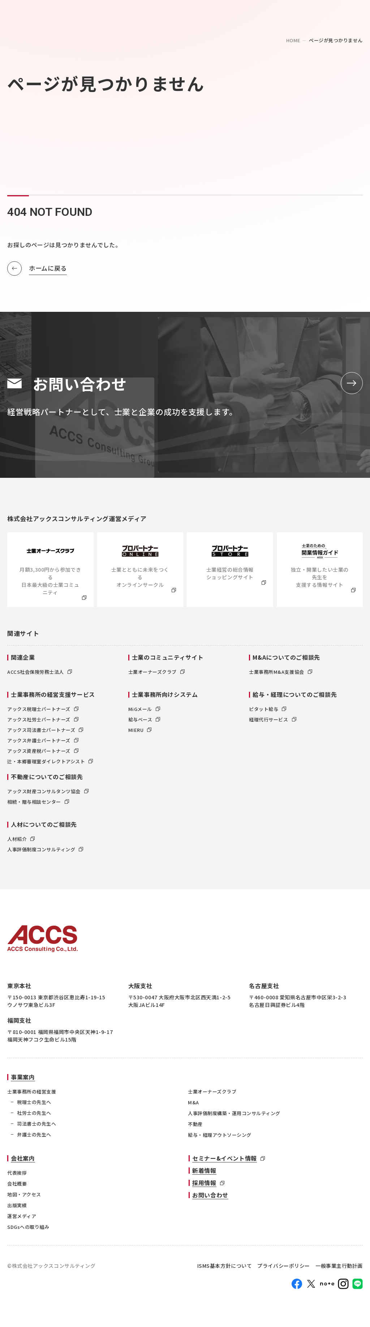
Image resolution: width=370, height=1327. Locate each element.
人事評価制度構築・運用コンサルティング (234, 1115)
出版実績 (17, 1207)
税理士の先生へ (34, 1103)
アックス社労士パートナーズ (42, 721)
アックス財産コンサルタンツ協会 (48, 793)
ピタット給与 (267, 710)
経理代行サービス (272, 721)
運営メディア (21, 1217)
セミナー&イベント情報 (224, 1160)
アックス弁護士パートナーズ (42, 742)
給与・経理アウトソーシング (219, 1136)
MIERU (140, 731)
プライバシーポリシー (283, 1267)
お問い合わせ (210, 1196)
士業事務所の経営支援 (31, 1093)
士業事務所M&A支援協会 (280, 673)
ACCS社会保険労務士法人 (39, 673)
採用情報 (204, 1184)
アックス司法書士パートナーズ (45, 731)
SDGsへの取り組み (28, 1228)
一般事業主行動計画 (339, 1267)
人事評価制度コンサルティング (45, 851)
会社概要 (17, 1185)
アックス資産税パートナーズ (42, 752)
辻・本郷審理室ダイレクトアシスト (50, 763)
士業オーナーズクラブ (156, 673)
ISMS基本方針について (224, 1267)
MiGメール (144, 710)
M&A (193, 1104)
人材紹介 (21, 840)
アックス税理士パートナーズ (42, 710)
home (293, 40)
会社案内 (23, 1160)
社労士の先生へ (34, 1114)
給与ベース (144, 721)
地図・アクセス (24, 1196)
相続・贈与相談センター (38, 803)
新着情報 (204, 1172)
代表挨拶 (17, 1174)
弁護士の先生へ (34, 1136)
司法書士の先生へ (36, 1125)
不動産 (195, 1125)
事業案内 (23, 1078)
